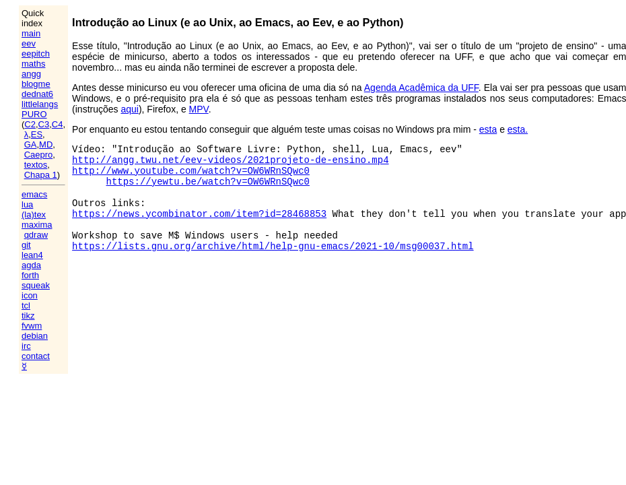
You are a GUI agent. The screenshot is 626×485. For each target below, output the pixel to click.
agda (31, 265)
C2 (30, 124)
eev (29, 43)
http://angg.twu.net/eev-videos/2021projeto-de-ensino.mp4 (230, 163)
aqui (129, 109)
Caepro (38, 155)
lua (27, 204)
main (31, 33)
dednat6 (37, 94)
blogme (36, 84)
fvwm (32, 326)
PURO (34, 114)
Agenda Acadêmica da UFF (421, 87)
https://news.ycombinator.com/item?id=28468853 (199, 227)
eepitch (36, 53)
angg (31, 74)
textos (36, 165)
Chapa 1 (40, 175)
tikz (28, 316)
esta (488, 129)
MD (46, 144)
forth (30, 275)
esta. (518, 129)
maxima (37, 225)
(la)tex (34, 214)
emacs (34, 194)
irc (26, 346)
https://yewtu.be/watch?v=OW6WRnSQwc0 (208, 189)
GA (30, 144)
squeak (36, 285)
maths (33, 64)
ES (36, 134)
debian (35, 336)
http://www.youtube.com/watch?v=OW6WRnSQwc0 (191, 176)
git (26, 245)
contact (36, 356)
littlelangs (40, 104)
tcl (26, 305)
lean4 (32, 255)
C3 (44, 124)
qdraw (36, 235)
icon (30, 295)
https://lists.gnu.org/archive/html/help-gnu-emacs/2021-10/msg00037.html (272, 265)
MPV (199, 109)
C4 (57, 124)
